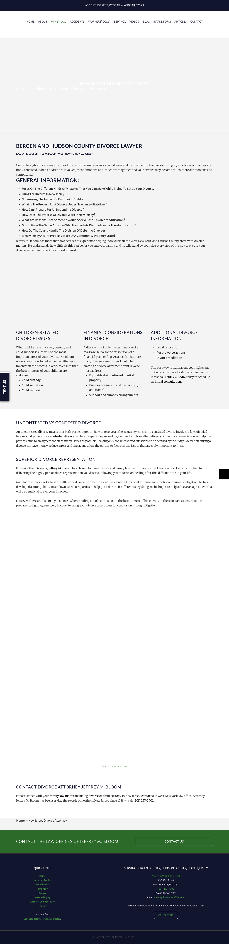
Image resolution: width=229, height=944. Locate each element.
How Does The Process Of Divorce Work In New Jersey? (58, 215)
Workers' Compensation (42, 901)
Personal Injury (42, 897)
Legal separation (168, 347)
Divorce (42, 893)
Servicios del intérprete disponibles (42, 919)
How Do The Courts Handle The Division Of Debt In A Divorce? (63, 230)
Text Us (4, 387)
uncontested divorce (34, 431)
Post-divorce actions (171, 352)
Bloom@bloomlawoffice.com (169, 897)
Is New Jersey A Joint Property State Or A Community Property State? (68, 235)
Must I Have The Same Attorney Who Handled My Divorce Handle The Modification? (79, 225)
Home (20, 820)
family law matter (62, 796)
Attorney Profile (42, 880)
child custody (112, 796)
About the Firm (42, 884)
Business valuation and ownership (112, 385)
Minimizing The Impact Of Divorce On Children (53, 199)
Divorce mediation (169, 358)
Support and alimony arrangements (113, 395)
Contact (42, 906)
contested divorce (62, 436)
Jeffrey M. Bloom (59, 468)
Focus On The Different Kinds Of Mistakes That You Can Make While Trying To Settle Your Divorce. (88, 188)
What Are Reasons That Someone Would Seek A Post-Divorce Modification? (73, 220)
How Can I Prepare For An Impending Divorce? (53, 209)
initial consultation (168, 381)
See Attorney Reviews (114, 766)
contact (146, 796)
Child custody (31, 380)
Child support (31, 390)
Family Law (42, 888)
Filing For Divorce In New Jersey (43, 194)
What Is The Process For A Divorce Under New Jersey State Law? (64, 204)
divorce (94, 796)
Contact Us (174, 841)
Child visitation (32, 385)
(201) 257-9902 (175, 377)
